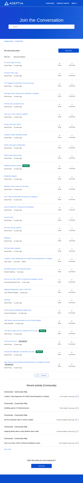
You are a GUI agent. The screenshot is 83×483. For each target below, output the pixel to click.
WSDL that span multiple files (14, 145)
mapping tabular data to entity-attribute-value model (21, 431)
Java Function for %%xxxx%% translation (19, 207)
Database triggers (10, 176)
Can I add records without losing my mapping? (21, 197)
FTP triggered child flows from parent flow (19, 83)
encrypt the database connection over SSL (19, 352)
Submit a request (63, 3)
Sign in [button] (74, 3)
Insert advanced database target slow (17, 310)
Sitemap (7, 300)
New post (68, 50)
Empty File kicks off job (12, 124)
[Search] (41, 27)
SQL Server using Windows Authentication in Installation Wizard (27, 362)
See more (7, 449)
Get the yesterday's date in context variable (18, 420)
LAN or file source (10, 341)
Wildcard (7, 238)
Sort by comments (20, 57)
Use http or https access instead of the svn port (21, 331)
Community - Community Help (15, 392)
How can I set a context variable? (16, 114)
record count (8, 217)
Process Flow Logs (11, 73)
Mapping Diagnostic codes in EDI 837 (17, 289)
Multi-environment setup (12, 155)
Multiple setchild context (12, 165)
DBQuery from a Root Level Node (16, 186)
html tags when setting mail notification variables (21, 93)
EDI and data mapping (12, 248)
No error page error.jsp (12, 62)
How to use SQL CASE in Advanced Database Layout (23, 279)
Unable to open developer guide (15, 135)
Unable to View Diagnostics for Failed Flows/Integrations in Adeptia (28, 258)
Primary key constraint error (14, 104)
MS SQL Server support (12, 227)
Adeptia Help (8, 41)
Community (50, 3)
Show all (7, 57)
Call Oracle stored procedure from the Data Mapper (22, 320)
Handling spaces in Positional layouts (17, 269)
